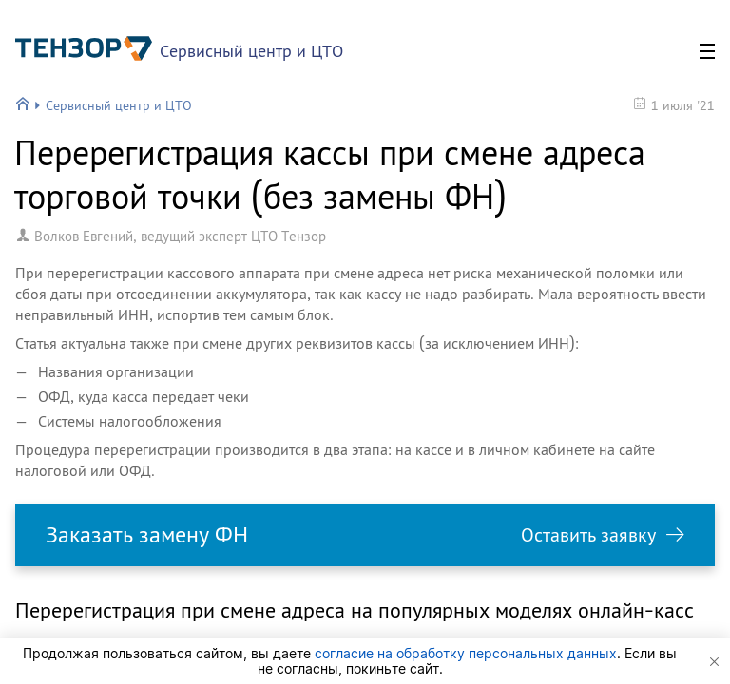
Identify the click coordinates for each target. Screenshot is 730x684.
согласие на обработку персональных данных (466, 653)
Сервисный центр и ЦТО (251, 51)
